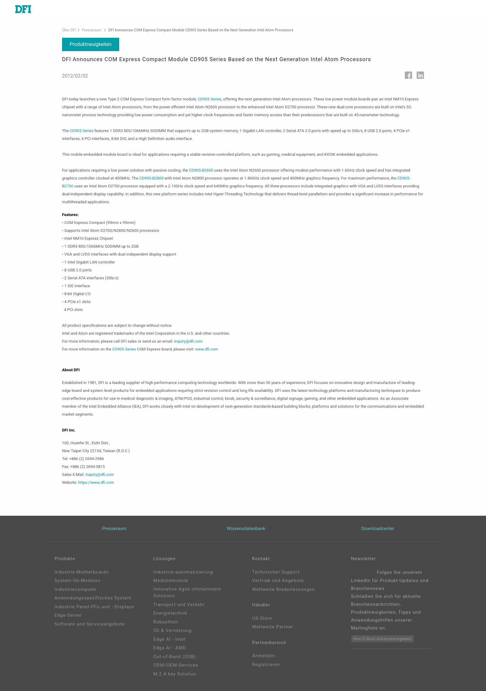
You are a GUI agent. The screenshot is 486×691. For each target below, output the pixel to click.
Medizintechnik (170, 580)
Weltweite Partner (272, 627)
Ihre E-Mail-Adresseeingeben (382, 639)
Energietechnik (170, 613)
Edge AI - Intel (169, 639)
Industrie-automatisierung (183, 572)
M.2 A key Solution (174, 674)
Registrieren (266, 664)
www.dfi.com (206, 349)
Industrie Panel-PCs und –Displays (94, 606)
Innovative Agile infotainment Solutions (187, 592)
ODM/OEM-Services (175, 665)
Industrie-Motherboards (81, 572)
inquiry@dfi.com (188, 341)
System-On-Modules (77, 580)
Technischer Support (276, 572)
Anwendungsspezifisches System (92, 598)
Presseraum (91, 30)
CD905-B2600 (201, 170)
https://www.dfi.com (96, 482)
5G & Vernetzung (172, 630)
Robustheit (165, 622)
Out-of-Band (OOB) (174, 656)
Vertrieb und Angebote (278, 580)
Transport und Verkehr (179, 604)
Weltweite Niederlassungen (283, 589)
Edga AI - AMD (169, 648)
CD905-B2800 (151, 178)
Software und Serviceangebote (89, 624)
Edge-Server (68, 615)
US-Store (262, 618)
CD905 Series (209, 99)
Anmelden (263, 655)
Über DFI (69, 30)
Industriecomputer (75, 589)
